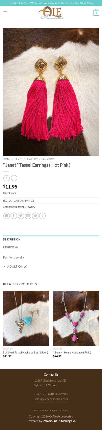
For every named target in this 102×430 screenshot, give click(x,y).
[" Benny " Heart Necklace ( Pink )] (76, 318)
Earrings (48, 159)
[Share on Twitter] (21, 216)
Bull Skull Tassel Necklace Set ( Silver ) (25, 352)
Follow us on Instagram (51, 410)
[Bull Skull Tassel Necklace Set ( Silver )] (26, 318)
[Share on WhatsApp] (6, 216)
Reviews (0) (10, 247)
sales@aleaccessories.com (51, 399)
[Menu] (5, 13)
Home (7, 159)
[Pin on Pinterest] (35, 216)
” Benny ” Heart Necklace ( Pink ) (72, 352)
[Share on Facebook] (14, 216)
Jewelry (32, 159)
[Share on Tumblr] (42, 216)
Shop (18, 159)
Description (11, 239)
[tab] (51, 239)
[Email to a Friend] (28, 216)
